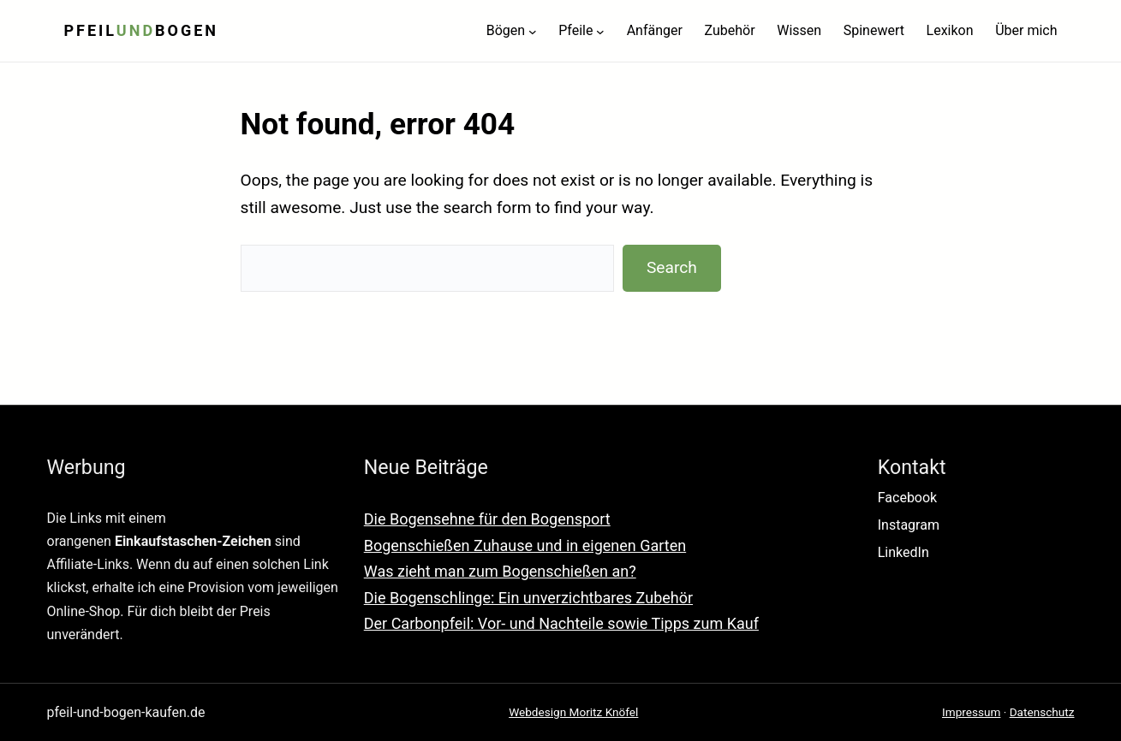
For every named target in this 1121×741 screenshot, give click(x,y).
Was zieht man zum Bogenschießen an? (500, 571)
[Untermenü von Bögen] (532, 31)
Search (672, 267)
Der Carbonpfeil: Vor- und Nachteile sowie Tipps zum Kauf (561, 623)
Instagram (908, 525)
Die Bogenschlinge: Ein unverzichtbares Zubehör (528, 598)
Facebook (907, 497)
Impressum (971, 712)
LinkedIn (903, 552)
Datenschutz (1042, 712)
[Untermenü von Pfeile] (600, 31)
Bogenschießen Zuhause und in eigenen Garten (525, 545)
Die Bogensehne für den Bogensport (487, 519)
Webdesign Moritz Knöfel (573, 712)
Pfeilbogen (141, 30)
